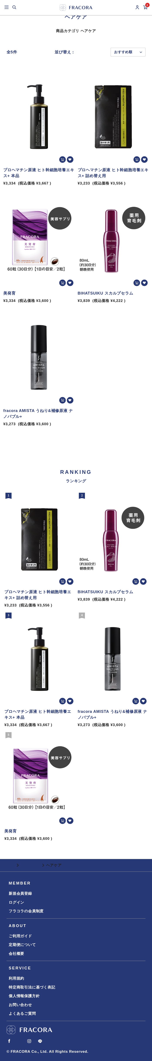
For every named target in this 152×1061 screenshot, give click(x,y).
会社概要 (16, 954)
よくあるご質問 (22, 1014)
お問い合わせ (20, 1005)
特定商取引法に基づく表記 (32, 987)
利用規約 (16, 978)
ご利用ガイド (20, 936)
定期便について (22, 945)
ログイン (16, 902)
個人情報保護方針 (24, 996)
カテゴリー (30, 865)
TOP (11, 865)
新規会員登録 (20, 893)
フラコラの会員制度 (26, 911)
